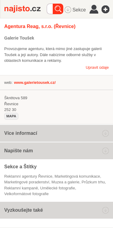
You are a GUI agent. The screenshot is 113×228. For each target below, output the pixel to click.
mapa (11, 116)
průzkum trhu (93, 182)
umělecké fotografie (57, 188)
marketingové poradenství (26, 182)
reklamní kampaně (21, 188)
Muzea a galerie (66, 182)
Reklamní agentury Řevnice (28, 176)
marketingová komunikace (77, 176)
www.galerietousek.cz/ (34, 82)
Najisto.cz (26, 9)
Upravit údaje (97, 67)
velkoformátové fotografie (26, 194)
